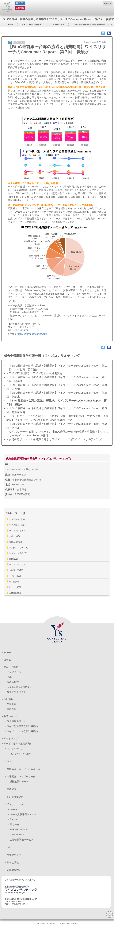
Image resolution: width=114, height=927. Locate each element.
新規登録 (20, 8)
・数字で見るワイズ (15, 692)
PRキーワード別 (15, 513)
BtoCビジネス (18, 42)
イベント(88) (14, 576)
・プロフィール (12, 672)
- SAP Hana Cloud (17, 829)
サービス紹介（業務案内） (32, 25)
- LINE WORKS (16, 834)
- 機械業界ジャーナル (19, 781)
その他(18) (13, 581)
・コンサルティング (15, 748)
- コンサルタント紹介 (19, 753)
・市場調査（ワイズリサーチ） (21, 776)
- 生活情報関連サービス (20, 839)
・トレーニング (12, 847)
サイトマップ (11, 738)
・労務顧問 (10, 789)
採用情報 (8, 699)
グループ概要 (11, 667)
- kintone (12, 809)
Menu (106, 3)
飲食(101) (12, 559)
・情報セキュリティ (15, 855)
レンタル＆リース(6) (17, 547)
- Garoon (13, 819)
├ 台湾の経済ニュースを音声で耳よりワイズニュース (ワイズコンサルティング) (54, 439)
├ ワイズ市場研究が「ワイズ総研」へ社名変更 (34, 373)
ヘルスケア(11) (15, 570)
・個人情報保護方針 (15, 721)
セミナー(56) (14, 587)
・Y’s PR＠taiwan (13, 797)
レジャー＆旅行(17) (17, 553)
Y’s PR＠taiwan (58, 25)
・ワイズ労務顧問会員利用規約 (21, 726)
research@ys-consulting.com (32, 334)
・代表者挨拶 (11, 682)
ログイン (20, 3)
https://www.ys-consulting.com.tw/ (22, 469)
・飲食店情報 (11, 862)
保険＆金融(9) (14, 542)
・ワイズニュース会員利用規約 (21, 731)
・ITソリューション (15, 804)
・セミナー (10, 761)
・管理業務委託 (12, 870)
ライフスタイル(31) (17, 530)
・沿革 (8, 677)
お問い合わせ (11, 716)
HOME (11, 25)
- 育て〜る (13, 824)
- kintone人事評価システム (22, 814)
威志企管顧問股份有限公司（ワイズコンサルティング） (39, 458)
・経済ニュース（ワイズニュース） (23, 769)
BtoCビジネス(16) (16, 564)
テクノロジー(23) (16, 525)
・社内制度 (10, 709)
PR (10, 42)
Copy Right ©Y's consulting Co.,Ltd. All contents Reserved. (57, 923)
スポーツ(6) (13, 536)
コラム (7, 659)
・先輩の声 (10, 704)
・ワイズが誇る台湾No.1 (17, 687)
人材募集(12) (14, 593)
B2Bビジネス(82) (16, 519)
